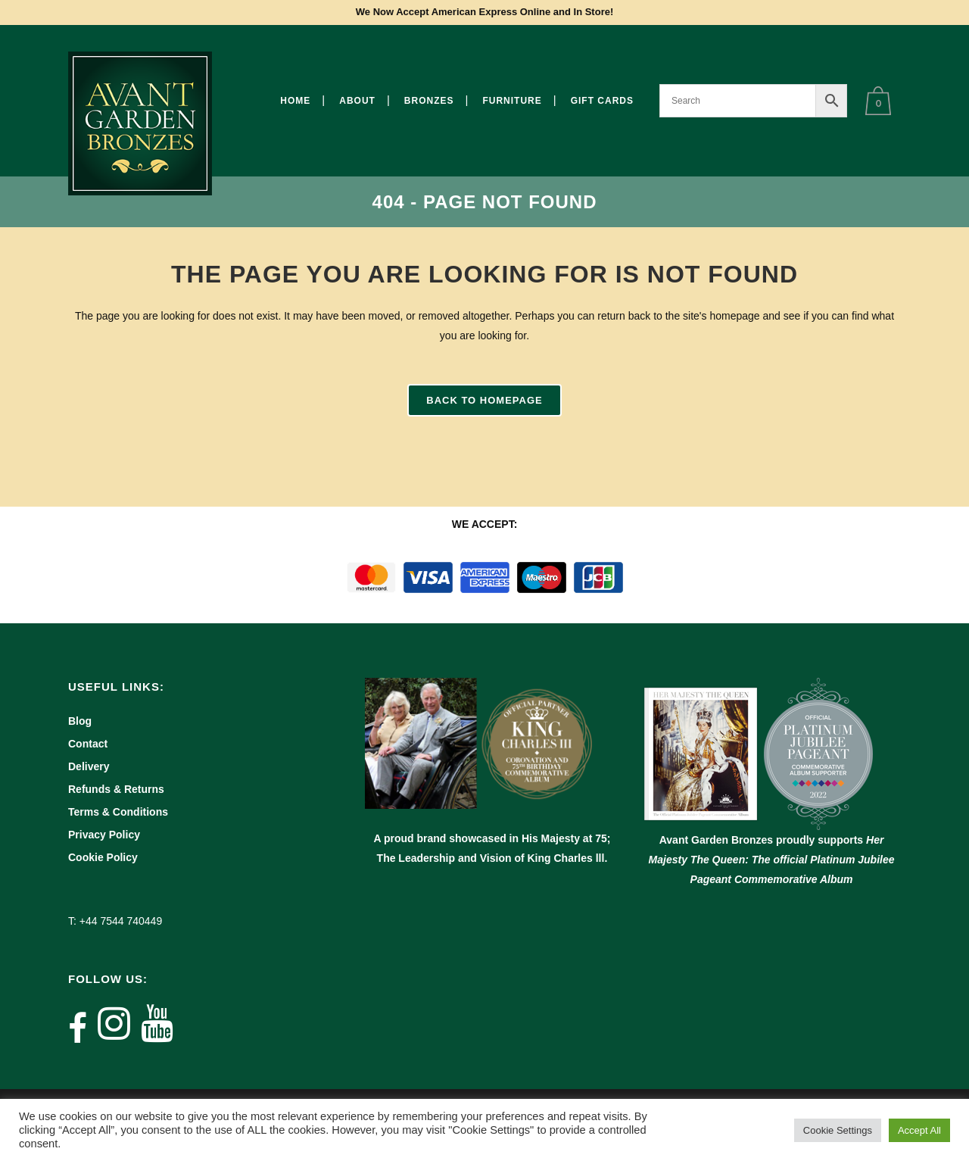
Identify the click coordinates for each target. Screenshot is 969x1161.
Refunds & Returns (116, 789)
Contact (87, 744)
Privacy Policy (104, 835)
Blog (80, 721)
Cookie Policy (103, 857)
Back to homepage (484, 400)
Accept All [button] (919, 1130)
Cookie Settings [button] (837, 1130)
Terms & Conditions (118, 812)
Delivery (88, 766)
